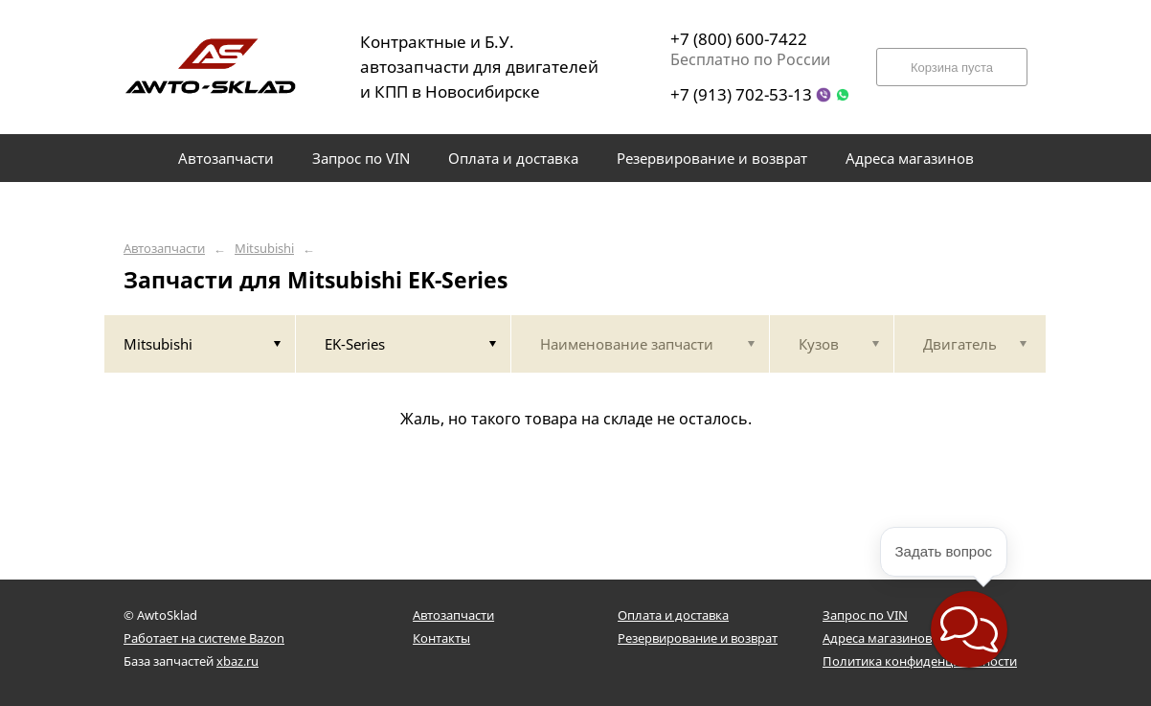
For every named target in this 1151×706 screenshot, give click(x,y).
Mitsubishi (264, 248)
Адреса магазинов (877, 638)
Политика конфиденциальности (920, 661)
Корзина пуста (952, 67)
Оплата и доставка (673, 615)
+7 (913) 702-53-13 (741, 94)
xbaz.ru (237, 661)
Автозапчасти (164, 248)
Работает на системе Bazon (204, 638)
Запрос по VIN (865, 615)
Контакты (441, 638)
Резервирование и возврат (698, 638)
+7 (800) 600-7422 (738, 39)
